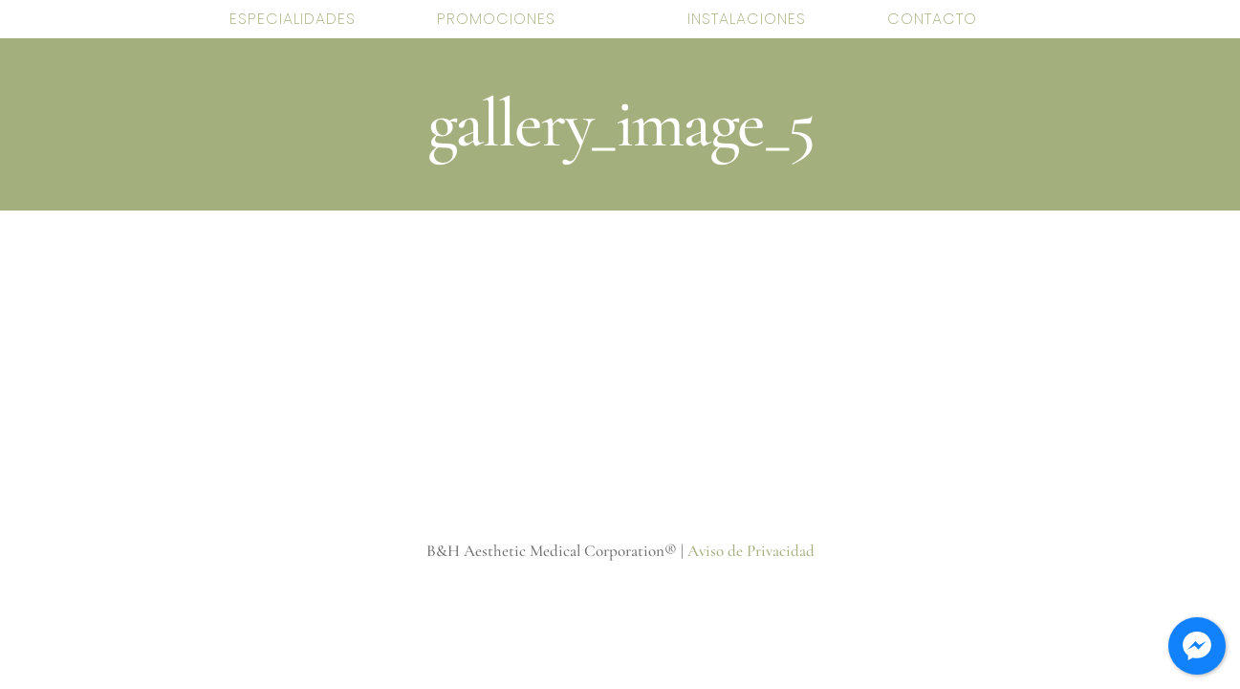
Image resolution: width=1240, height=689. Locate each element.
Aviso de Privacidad (751, 551)
